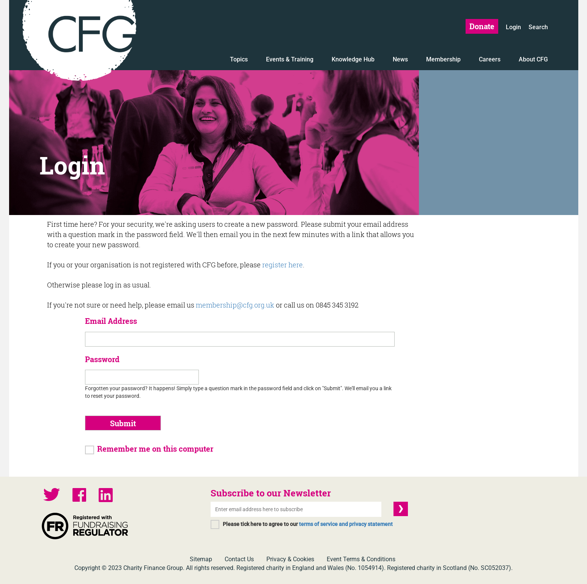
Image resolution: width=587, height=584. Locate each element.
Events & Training (289, 59)
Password (102, 359)
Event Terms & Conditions (361, 559)
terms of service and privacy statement (346, 524)
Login (513, 27)
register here (282, 264)
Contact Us (239, 559)
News (400, 59)
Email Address (111, 321)
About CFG (533, 59)
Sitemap (201, 559)
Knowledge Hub (353, 59)
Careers (489, 59)
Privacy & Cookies (290, 559)
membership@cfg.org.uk (235, 304)
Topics (239, 59)
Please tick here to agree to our (308, 524)
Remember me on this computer (155, 449)
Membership (443, 59)
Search (538, 27)
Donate (481, 26)
